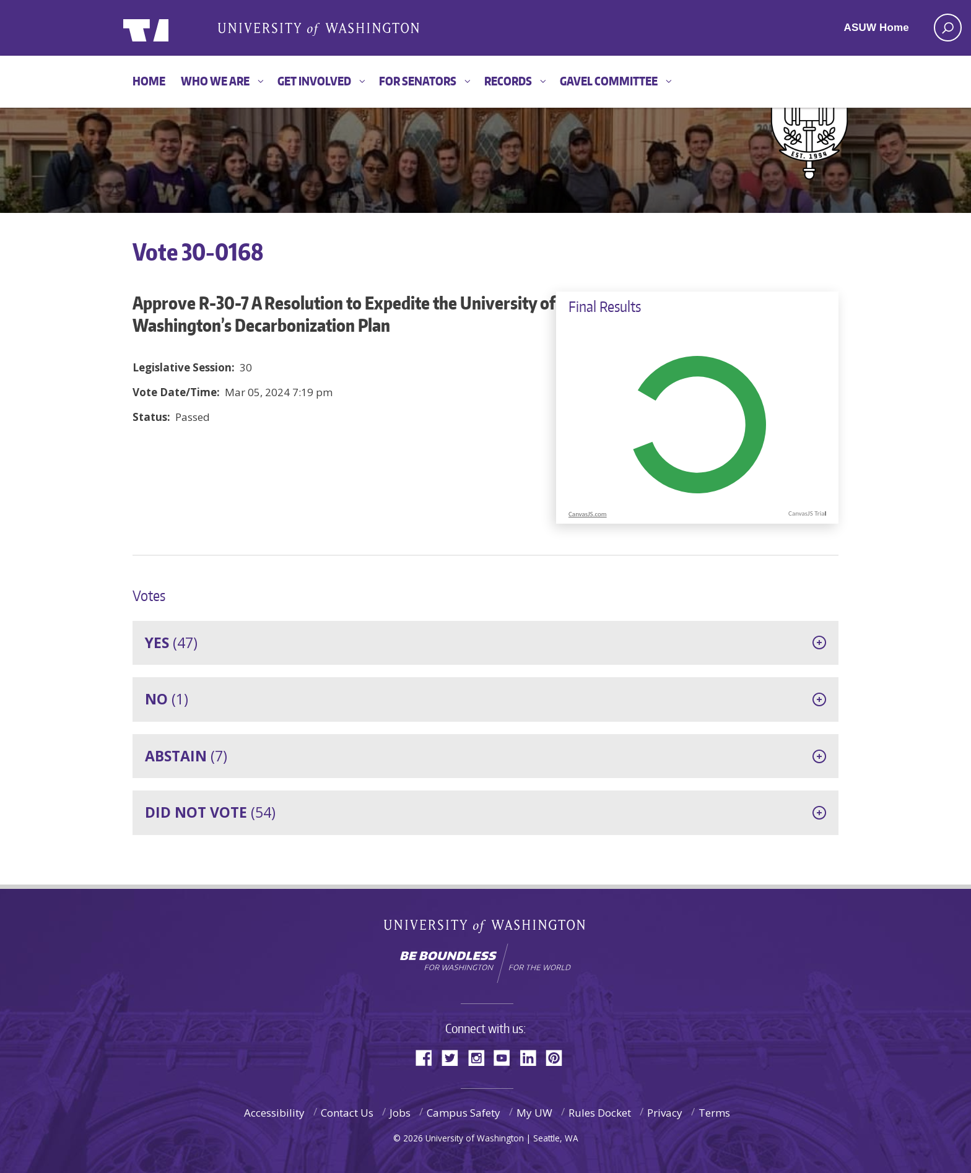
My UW (534, 1113)
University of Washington (486, 929)
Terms (714, 1113)
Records (508, 81)
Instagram (481, 1057)
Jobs (400, 1113)
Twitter (455, 1057)
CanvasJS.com (587, 514)
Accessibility (274, 1113)
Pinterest (559, 1057)
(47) (171, 642)
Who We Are (215, 81)
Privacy (664, 1113)
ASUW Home (876, 27)
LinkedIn (533, 1057)
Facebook (429, 1057)
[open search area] (948, 27)
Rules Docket (599, 1113)
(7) (186, 756)
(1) (166, 699)
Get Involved (314, 81)
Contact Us (347, 1113)
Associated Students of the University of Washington (318, 28)
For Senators (417, 81)
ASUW (173, 28)
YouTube (507, 1057)
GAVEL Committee (609, 81)
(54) (210, 812)
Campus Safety (463, 1113)
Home (149, 81)
